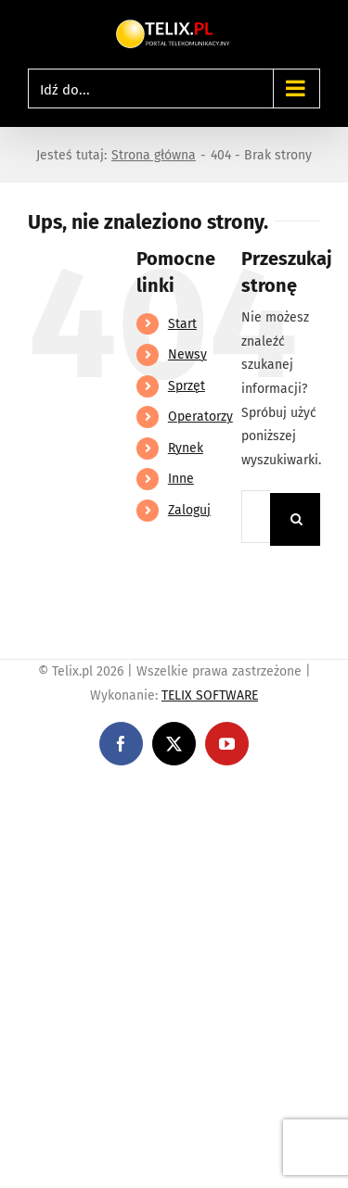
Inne (181, 479)
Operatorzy (200, 416)
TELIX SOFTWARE (209, 695)
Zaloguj (189, 510)
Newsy (187, 354)
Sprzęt (186, 386)
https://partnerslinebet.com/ (85, 818)
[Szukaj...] (255, 516)
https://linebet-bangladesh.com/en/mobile (127, 794)
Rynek (185, 448)
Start (182, 324)
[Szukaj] (296, 519)
